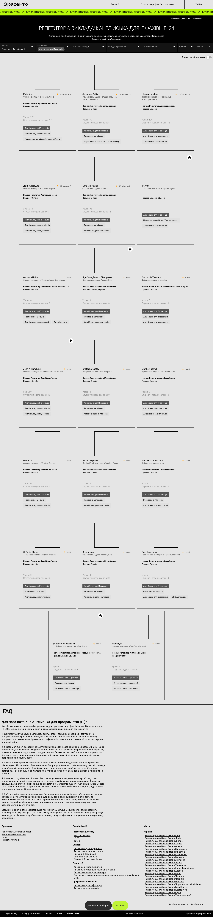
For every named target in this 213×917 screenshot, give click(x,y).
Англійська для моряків (86, 888)
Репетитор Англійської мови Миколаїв (165, 852)
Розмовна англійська (85, 854)
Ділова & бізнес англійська (88, 859)
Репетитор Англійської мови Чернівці (164, 876)
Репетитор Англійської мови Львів (163, 838)
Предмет (5, 45)
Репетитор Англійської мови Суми (163, 892)
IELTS (76, 838)
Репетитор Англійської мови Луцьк (163, 862)
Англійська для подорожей (88, 848)
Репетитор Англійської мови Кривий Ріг (166, 854)
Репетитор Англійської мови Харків (163, 843)
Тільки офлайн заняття (193, 57)
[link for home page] (15, 4)
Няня (4, 837)
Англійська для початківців (88, 851)
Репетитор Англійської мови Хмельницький (168, 895)
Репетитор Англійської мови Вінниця (164, 857)
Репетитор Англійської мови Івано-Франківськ (169, 868)
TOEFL (77, 841)
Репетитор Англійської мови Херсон (164, 871)
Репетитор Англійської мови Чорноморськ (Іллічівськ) (173, 884)
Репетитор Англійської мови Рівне (163, 873)
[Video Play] (71, 340)
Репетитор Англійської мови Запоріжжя (166, 849)
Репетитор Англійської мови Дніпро (164, 841)
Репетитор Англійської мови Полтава (164, 881)
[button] (178, 19)
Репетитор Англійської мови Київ (162, 835)
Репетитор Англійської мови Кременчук (166, 890)
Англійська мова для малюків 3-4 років (94, 869)
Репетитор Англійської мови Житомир (165, 860)
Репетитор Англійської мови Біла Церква (166, 887)
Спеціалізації (42, 45)
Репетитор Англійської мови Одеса (163, 846)
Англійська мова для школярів (90, 872)
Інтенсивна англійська (85, 856)
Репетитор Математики (14, 834)
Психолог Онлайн (11, 840)
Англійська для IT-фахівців (88, 885)
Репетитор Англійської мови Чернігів (164, 879)
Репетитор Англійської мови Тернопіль (165, 865)
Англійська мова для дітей (88, 867)
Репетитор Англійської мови (17, 831)
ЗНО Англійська (82, 835)
